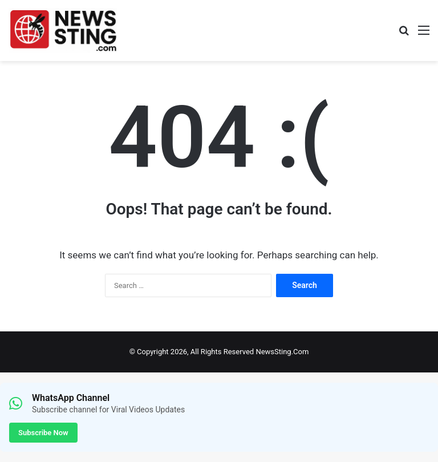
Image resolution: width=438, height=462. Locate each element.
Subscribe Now (43, 432)
